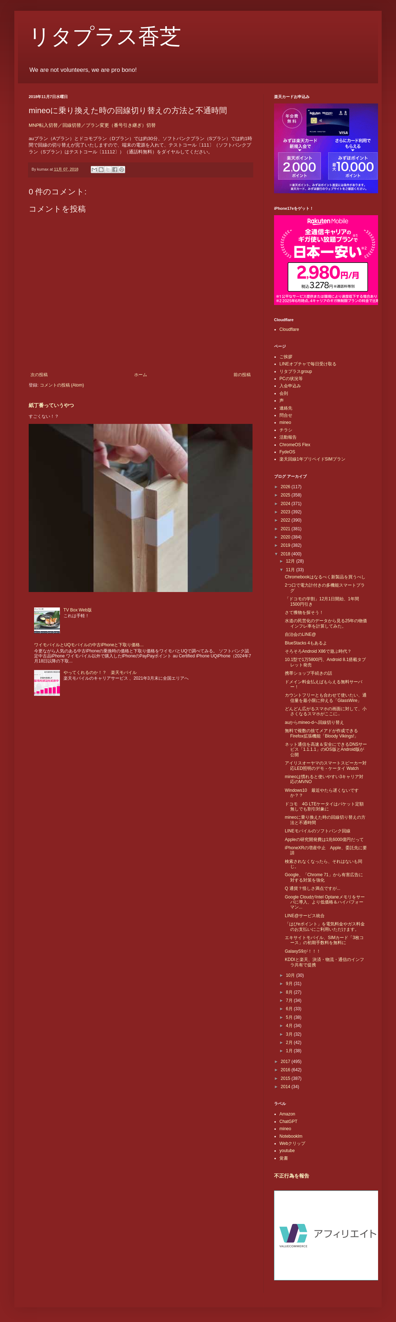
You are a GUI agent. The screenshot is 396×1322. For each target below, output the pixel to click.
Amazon (287, 1114)
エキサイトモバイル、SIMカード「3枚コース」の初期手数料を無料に (324, 940)
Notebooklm (290, 1136)
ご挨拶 (285, 356)
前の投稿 (242, 374)
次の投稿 (39, 374)
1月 (290, 1050)
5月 (290, 1017)
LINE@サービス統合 (305, 915)
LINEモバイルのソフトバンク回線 (317, 830)
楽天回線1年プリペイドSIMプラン (312, 459)
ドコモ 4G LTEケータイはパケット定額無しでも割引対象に (324, 806)
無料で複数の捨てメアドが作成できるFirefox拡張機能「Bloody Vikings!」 (322, 733)
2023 (286, 511)
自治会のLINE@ (300, 634)
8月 (290, 992)
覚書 (283, 1158)
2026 (286, 486)
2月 (290, 1042)
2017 (286, 1061)
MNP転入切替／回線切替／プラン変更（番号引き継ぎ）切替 (92, 125)
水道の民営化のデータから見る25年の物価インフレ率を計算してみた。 (326, 623)
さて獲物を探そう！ (304, 612)
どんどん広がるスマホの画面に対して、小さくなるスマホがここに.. (326, 711)
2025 (286, 495)
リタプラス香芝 (105, 36)
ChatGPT (288, 1121)
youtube (287, 1150)
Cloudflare (289, 329)
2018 (286, 553)
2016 (286, 1069)
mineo (285, 422)
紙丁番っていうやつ (51, 405)
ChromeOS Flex (294, 444)
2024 (286, 503)
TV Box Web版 (77, 610)
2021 (286, 528)
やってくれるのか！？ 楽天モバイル (100, 672)
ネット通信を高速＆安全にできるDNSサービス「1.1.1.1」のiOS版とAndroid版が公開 (326, 749)
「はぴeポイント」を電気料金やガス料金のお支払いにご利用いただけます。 (325, 926)
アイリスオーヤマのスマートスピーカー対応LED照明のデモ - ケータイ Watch (326, 766)
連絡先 (285, 408)
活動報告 (288, 437)
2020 (286, 537)
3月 (290, 1034)
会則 (283, 393)
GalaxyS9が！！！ (303, 951)
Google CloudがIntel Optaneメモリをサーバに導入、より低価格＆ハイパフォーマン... (325, 902)
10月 (291, 975)
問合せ (285, 415)
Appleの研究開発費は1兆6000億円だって (324, 839)
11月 (291, 569)
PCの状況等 (291, 378)
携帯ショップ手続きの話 (308, 673)
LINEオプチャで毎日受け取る (307, 363)
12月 (291, 561)
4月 (290, 1025)
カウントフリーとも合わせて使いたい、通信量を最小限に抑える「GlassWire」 (326, 698)
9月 (290, 983)
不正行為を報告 (291, 1176)
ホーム (140, 374)
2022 (286, 520)
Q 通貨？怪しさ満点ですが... (312, 888)
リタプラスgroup (295, 371)
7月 (290, 1000)
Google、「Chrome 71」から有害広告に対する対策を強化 (324, 877)
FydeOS (287, 451)
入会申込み (290, 385)
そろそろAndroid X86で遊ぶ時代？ (318, 651)
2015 (286, 1078)
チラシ (285, 430)
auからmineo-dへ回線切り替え (314, 722)
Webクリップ (292, 1143)
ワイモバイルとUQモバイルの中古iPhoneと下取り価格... (88, 644)
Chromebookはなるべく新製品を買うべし (325, 576)
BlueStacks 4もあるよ (306, 643)
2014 (286, 1086)
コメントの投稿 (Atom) (62, 385)
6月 (290, 1008)
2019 (286, 545)
